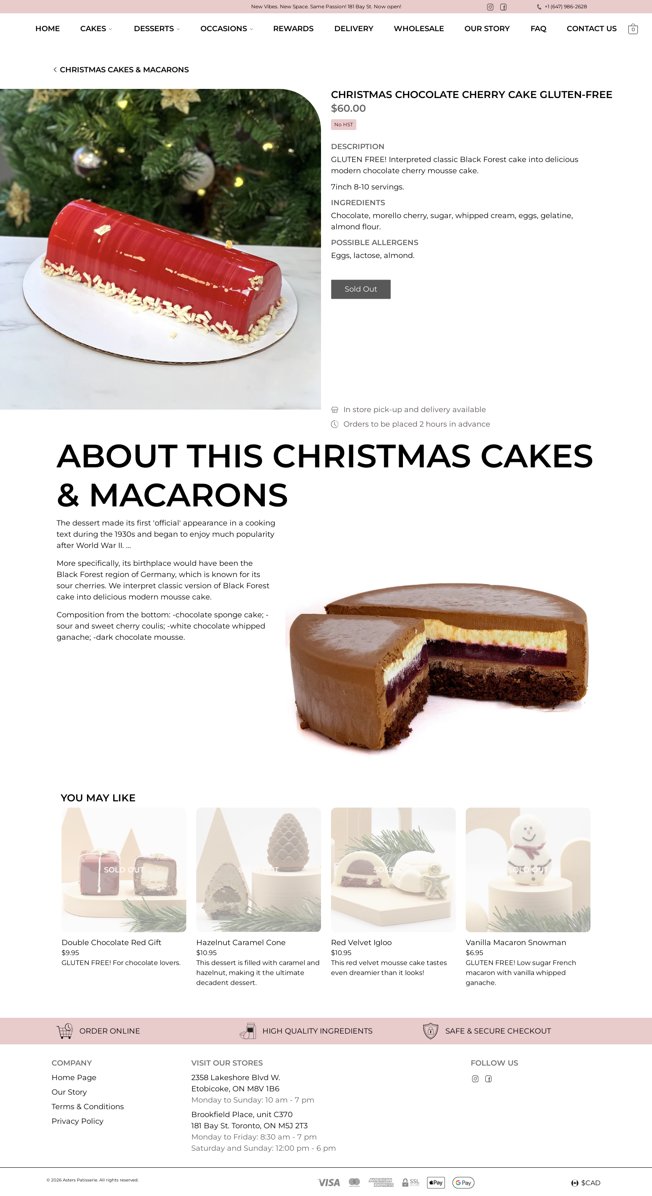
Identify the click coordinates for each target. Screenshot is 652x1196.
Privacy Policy (78, 1121)
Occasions (226, 28)
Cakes (96, 28)
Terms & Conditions (88, 1106)
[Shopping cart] (633, 30)
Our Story (69, 1092)
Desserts (157, 28)
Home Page (74, 1077)
